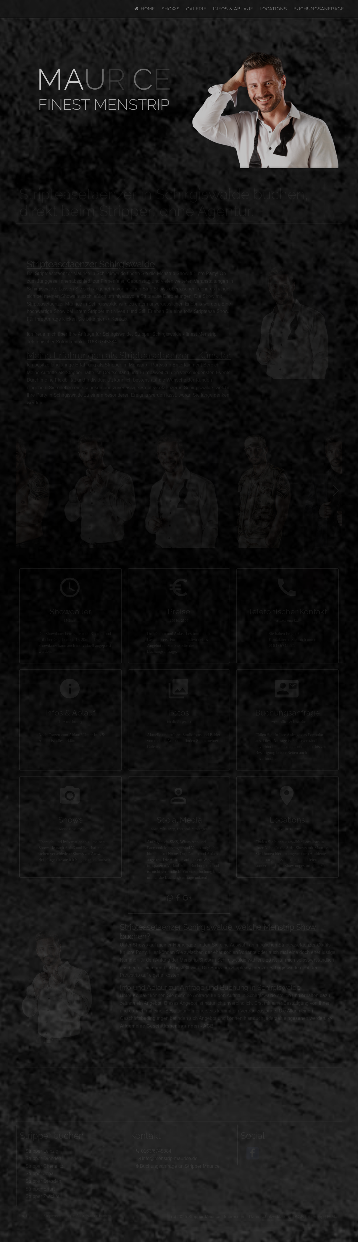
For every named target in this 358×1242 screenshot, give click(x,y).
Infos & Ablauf (233, 9)
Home (144, 9)
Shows (171, 9)
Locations (273, 9)
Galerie (196, 9)
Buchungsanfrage (319, 9)
